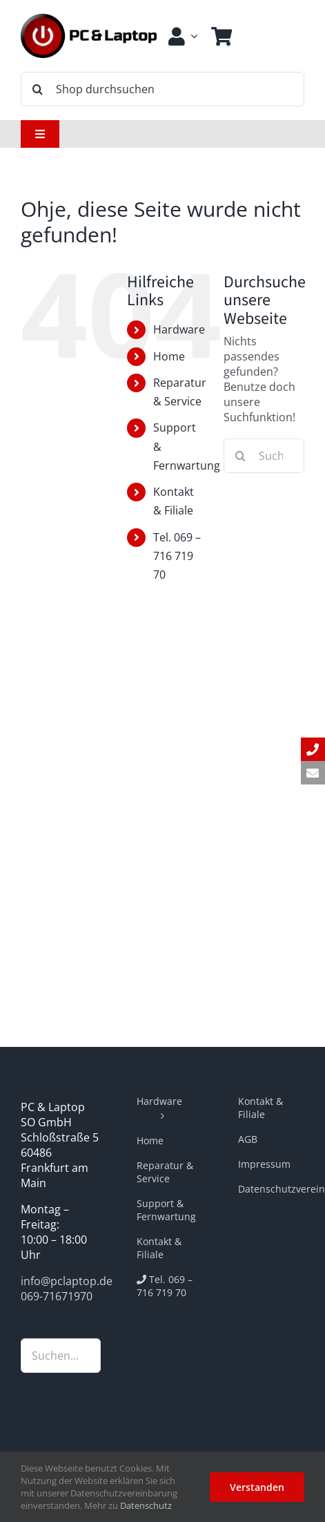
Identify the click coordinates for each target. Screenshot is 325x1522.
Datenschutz (146, 1505)
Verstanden (257, 1487)
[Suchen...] (264, 456)
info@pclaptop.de (66, 1281)
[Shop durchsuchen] (162, 89)
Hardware (179, 329)
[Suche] (38, 89)
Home (169, 356)
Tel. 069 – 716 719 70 (177, 556)
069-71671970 (56, 1296)
